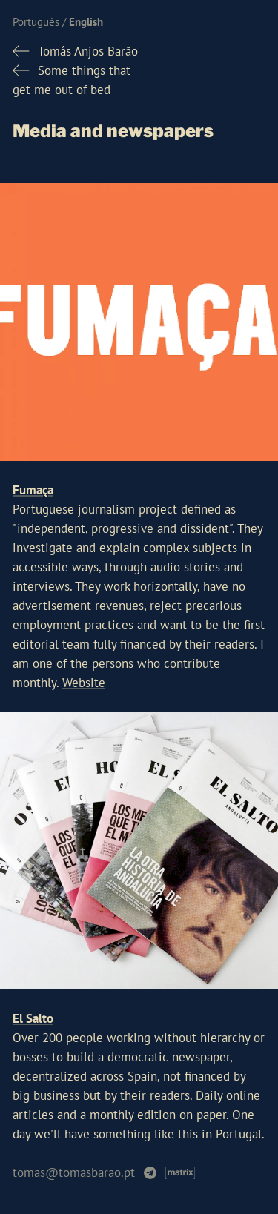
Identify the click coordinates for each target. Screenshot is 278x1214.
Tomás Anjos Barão (88, 51)
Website (83, 682)
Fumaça (33, 490)
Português (36, 22)
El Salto (33, 1018)
